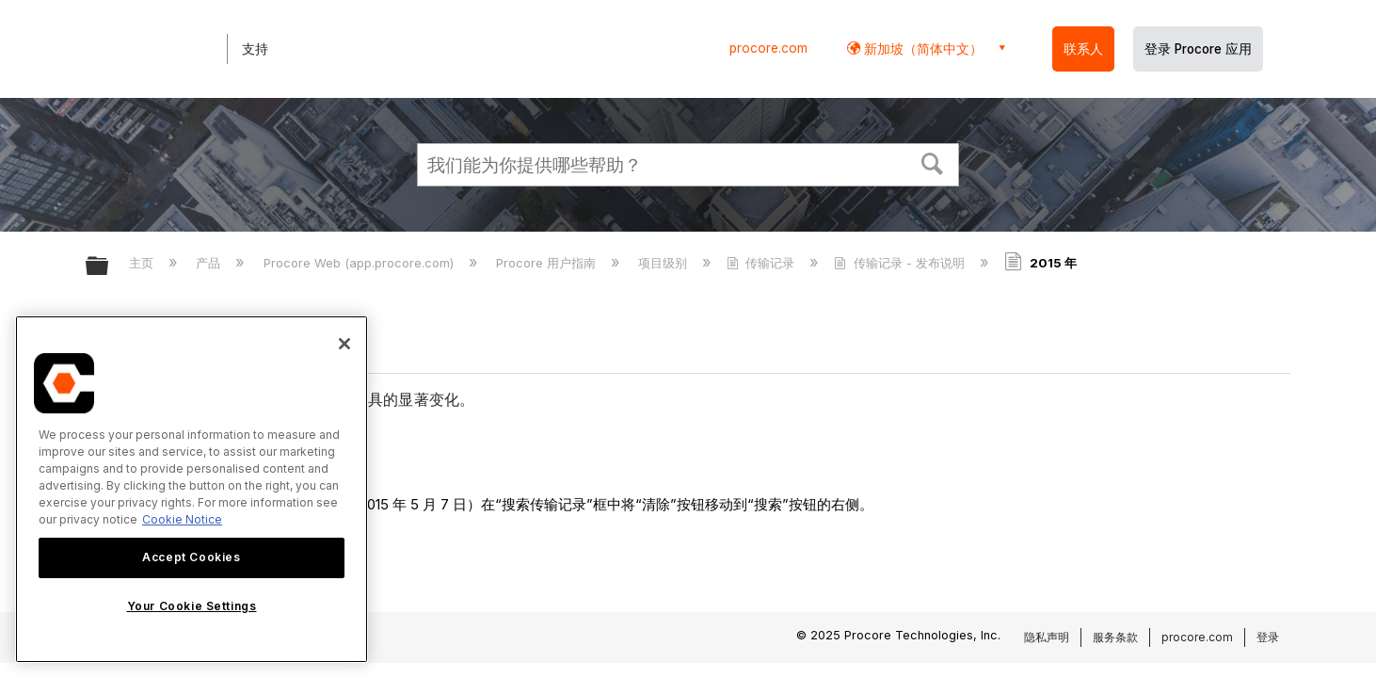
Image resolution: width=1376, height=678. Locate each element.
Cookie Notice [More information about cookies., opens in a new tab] (182, 519)
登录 (1267, 637)
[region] (191, 489)
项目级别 (664, 262)
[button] (932, 162)
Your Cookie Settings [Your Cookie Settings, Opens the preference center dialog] (192, 606)
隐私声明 (1046, 637)
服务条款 (1115, 637)
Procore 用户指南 (548, 262)
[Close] (344, 343)
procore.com (768, 48)
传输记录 (762, 262)
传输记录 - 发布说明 (901, 262)
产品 (210, 262)
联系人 (1083, 48)
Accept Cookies (191, 557)
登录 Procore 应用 (1198, 48)
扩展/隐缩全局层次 (109, 267)
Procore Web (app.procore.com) (360, 262)
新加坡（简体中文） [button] (921, 48)
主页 (143, 262)
